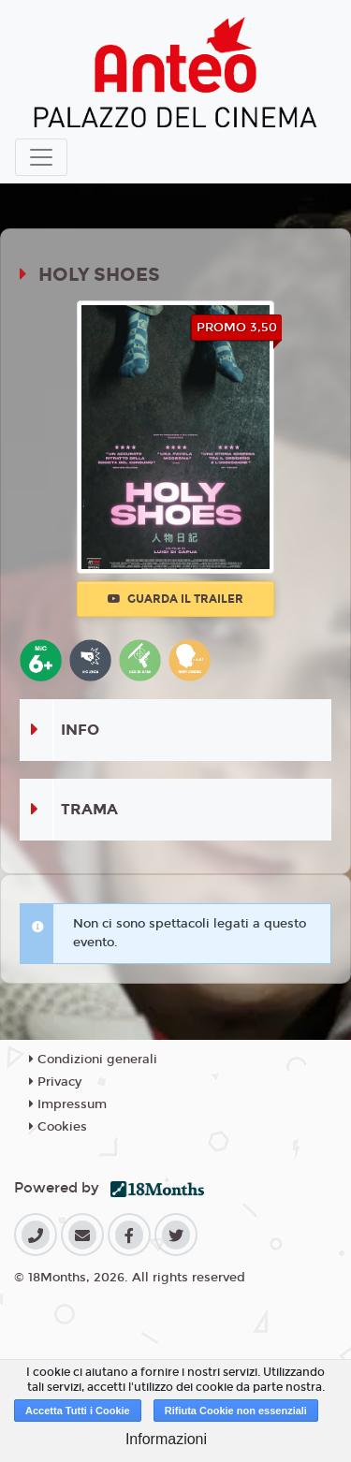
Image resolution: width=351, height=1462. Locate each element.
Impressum (68, 1104)
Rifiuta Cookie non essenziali (236, 1410)
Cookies (58, 1126)
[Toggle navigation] (41, 157)
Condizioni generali (93, 1059)
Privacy (55, 1082)
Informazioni (166, 1439)
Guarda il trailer (175, 599)
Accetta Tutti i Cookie (77, 1410)
